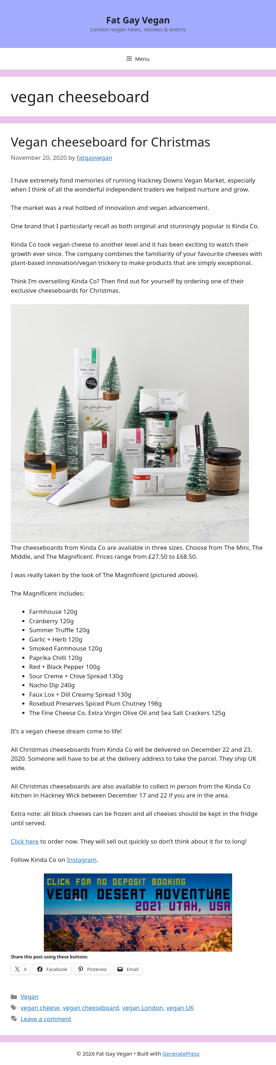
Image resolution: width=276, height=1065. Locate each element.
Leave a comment (45, 1019)
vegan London (142, 1007)
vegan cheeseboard (91, 1007)
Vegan (29, 996)
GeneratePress (180, 1053)
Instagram (82, 859)
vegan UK (180, 1007)
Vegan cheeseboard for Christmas (111, 141)
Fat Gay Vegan (138, 20)
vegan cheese (40, 1007)
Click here (25, 841)
